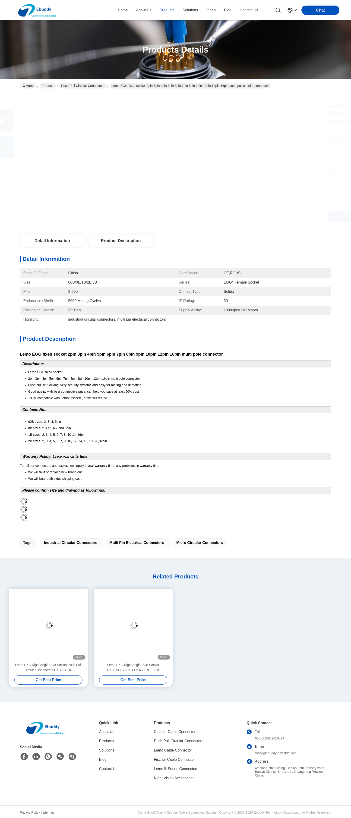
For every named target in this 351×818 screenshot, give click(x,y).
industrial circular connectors (70, 543)
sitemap (48, 812)
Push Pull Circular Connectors (82, 86)
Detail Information (52, 240)
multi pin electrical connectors (137, 543)
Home (123, 10)
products (167, 10)
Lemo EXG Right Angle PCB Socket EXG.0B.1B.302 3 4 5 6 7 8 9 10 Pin (133, 667)
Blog (103, 759)
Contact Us (108, 769)
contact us (249, 10)
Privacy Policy (30, 812)
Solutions (106, 750)
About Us (106, 732)
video (211, 10)
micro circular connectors (199, 543)
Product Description (121, 240)
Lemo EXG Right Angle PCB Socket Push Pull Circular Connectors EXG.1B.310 (48, 667)
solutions (190, 10)
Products (47, 86)
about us (143, 10)
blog (227, 10)
